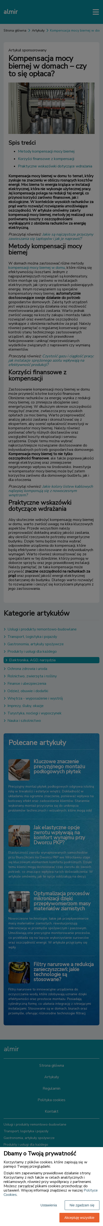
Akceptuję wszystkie (79, 1218)
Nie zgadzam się (82, 1205)
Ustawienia (48, 1205)
